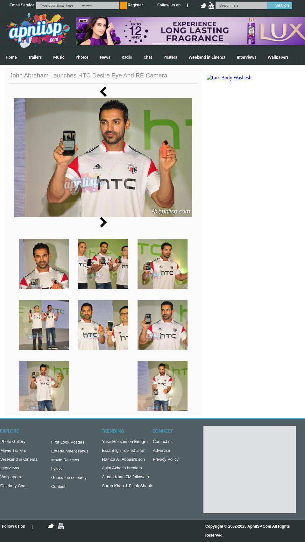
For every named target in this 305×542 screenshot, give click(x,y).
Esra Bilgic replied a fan (123, 451)
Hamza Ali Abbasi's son (123, 461)
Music (58, 57)
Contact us (163, 442)
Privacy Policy (166, 461)
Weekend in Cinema (206, 57)
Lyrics (56, 471)
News (105, 57)
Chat (148, 57)
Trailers (35, 57)
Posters (170, 57)
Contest (58, 490)
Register (135, 5)
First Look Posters (68, 442)
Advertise (161, 451)
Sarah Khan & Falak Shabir (127, 489)
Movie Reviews (65, 461)
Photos (82, 57)
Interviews (246, 57)
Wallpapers (278, 57)
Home (11, 57)
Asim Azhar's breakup (122, 470)
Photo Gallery (12, 442)
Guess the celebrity (69, 480)
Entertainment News (70, 452)
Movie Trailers (13, 451)
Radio (127, 57)
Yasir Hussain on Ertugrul (125, 442)
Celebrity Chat (13, 489)
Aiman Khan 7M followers (125, 480)
